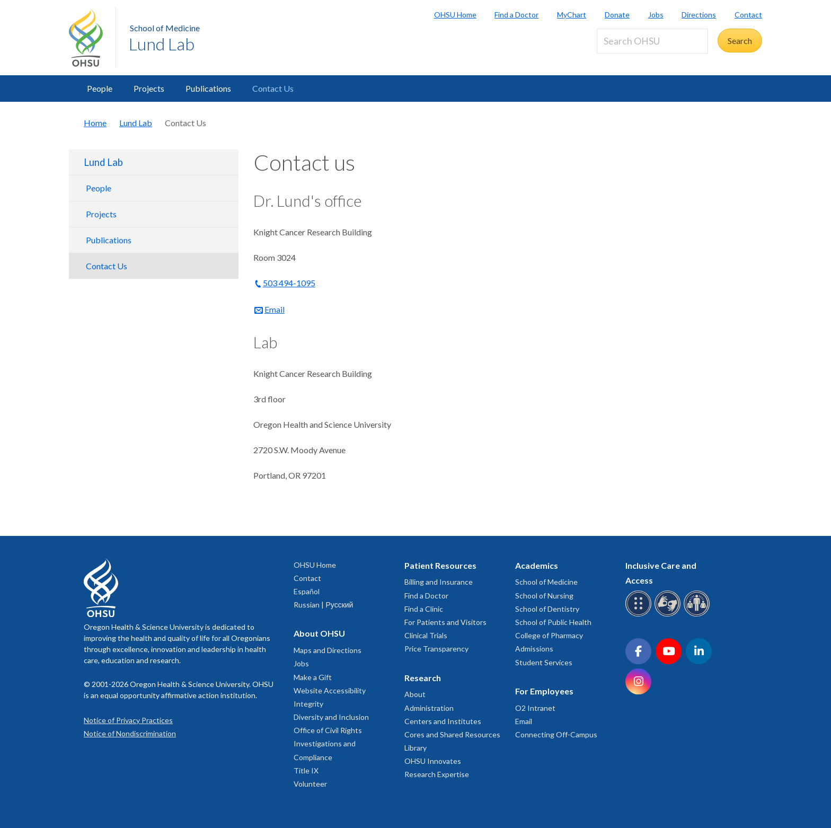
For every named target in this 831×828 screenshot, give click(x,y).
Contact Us (273, 88)
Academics (536, 565)
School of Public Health (553, 622)
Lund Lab (162, 43)
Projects (149, 88)
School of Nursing (544, 595)
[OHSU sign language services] (669, 614)
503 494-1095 (289, 283)
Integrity (308, 703)
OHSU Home (455, 14)
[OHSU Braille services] (640, 614)
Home (95, 123)
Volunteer (310, 783)
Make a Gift (313, 677)
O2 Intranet (535, 707)
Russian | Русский (323, 604)
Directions (699, 14)
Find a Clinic (423, 608)
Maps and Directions (327, 650)
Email (274, 309)
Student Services (543, 662)
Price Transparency (436, 648)
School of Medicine (165, 28)
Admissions (534, 648)
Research (422, 678)
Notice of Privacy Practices (128, 720)
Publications (208, 88)
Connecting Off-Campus (556, 734)
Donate (617, 14)
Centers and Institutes (442, 721)
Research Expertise (436, 774)
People (99, 88)
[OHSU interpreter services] (698, 614)
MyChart (571, 14)
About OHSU (319, 633)
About (415, 694)
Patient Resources (440, 565)
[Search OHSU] (652, 41)
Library (415, 747)
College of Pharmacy (549, 635)
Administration (429, 707)
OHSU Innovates (432, 760)
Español (307, 591)
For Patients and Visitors (445, 622)
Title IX (306, 770)
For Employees (544, 691)
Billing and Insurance (438, 581)
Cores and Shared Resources (452, 734)
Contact (748, 14)
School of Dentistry (547, 608)
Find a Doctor (516, 14)
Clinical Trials (425, 635)
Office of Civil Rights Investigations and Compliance (328, 743)
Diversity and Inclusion (331, 716)
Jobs (656, 14)
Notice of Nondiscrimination (130, 733)
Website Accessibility (330, 690)
